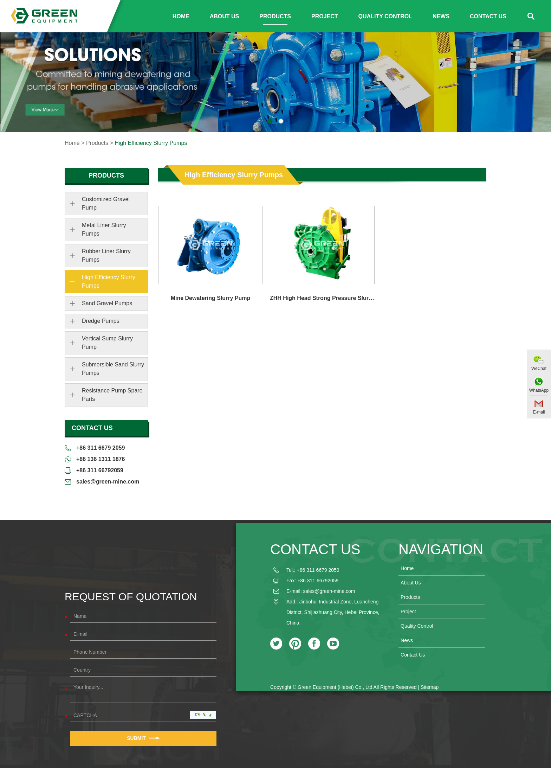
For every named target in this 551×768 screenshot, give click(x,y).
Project (324, 16)
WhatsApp (539, 390)
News (441, 16)
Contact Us (488, 16)
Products (275, 16)
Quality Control (385, 16)
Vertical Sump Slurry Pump (107, 342)
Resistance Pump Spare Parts (112, 395)
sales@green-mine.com (107, 482)
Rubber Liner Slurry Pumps (106, 255)
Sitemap (430, 687)
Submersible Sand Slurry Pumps (113, 368)
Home (181, 16)
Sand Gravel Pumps (107, 303)
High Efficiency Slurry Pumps (151, 143)
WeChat (538, 368)
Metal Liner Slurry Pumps (104, 229)
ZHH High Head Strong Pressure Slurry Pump (322, 298)
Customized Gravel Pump (106, 203)
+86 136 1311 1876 (100, 459)
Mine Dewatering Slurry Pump (211, 298)
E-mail (539, 412)
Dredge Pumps (100, 321)
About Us (224, 16)
